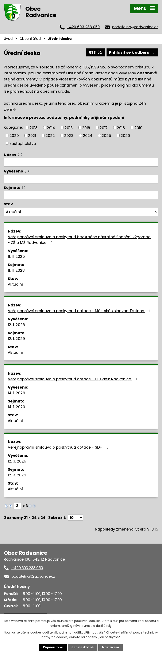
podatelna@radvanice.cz (135, 26)
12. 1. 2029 (16, 338)
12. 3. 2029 (17, 475)
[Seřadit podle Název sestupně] (22, 155)
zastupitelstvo (22, 143)
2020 (14, 135)
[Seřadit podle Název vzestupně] (22, 154)
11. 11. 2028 (16, 270)
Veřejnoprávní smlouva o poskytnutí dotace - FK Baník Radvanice (73, 379)
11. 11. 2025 (16, 256)
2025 (106, 135)
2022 (50, 135)
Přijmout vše (53, 647)
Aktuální (15, 284)
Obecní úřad (30, 38)
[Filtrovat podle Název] (81, 162)
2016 (86, 127)
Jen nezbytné (83, 647)
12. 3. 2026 (17, 461)
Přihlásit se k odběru (132, 52)
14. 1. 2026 (16, 393)
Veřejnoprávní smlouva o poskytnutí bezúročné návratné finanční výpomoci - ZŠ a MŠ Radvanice (79, 239)
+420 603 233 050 (83, 26)
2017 (104, 127)
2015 (69, 127)
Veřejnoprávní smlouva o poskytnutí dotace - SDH (59, 447)
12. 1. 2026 (16, 324)
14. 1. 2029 (16, 406)
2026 (125, 135)
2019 (138, 127)
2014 (51, 127)
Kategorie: (13, 127)
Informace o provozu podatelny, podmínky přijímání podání (64, 117)
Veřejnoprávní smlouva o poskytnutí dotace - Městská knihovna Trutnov (80, 310)
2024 (87, 135)
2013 (34, 127)
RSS (96, 52)
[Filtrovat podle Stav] (81, 212)
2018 (121, 127)
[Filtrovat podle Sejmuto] (81, 195)
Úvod (8, 38)
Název (12, 154)
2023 (68, 135)
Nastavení (110, 647)
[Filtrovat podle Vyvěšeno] (81, 179)
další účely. (104, 625)
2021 (32, 135)
